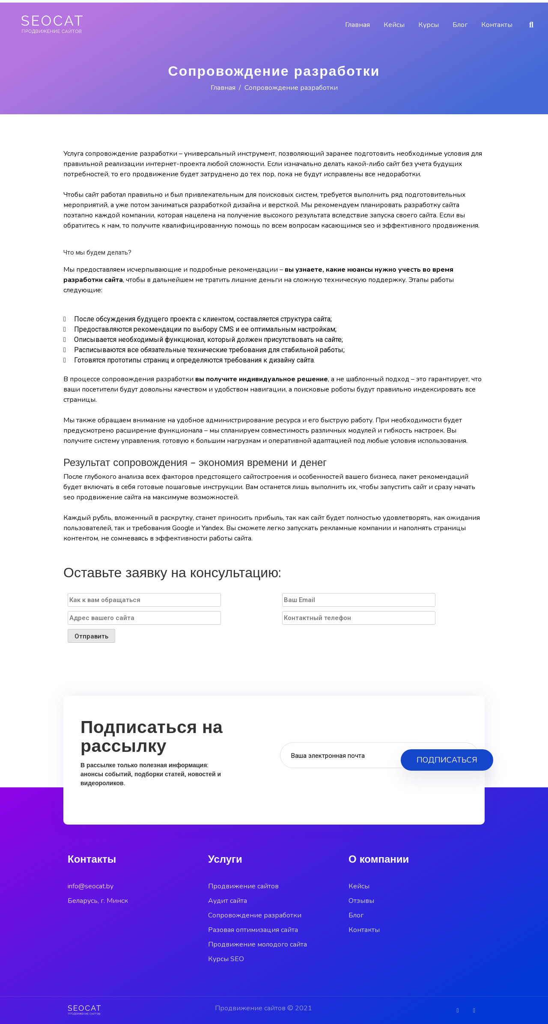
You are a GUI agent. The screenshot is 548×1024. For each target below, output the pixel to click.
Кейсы (394, 25)
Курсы (428, 25)
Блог (460, 25)
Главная (357, 25)
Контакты (496, 25)
